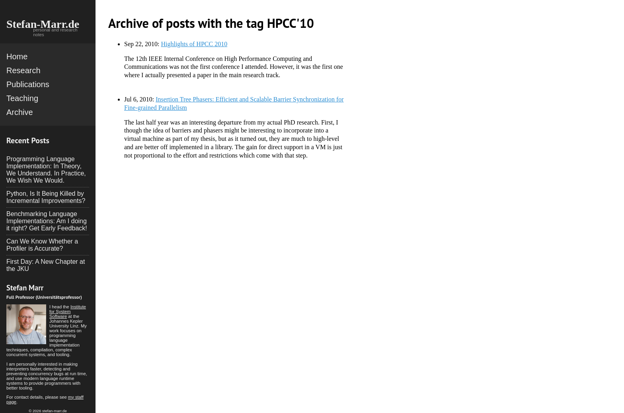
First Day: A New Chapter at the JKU (45, 265)
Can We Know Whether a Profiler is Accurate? (42, 245)
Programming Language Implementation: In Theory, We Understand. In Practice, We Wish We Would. (46, 170)
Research (23, 70)
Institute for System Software (67, 311)
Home (16, 56)
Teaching (22, 98)
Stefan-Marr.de (42, 24)
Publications (27, 84)
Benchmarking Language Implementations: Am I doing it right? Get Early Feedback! (46, 221)
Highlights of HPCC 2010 (194, 44)
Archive (19, 112)
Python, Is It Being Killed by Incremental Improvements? (45, 197)
